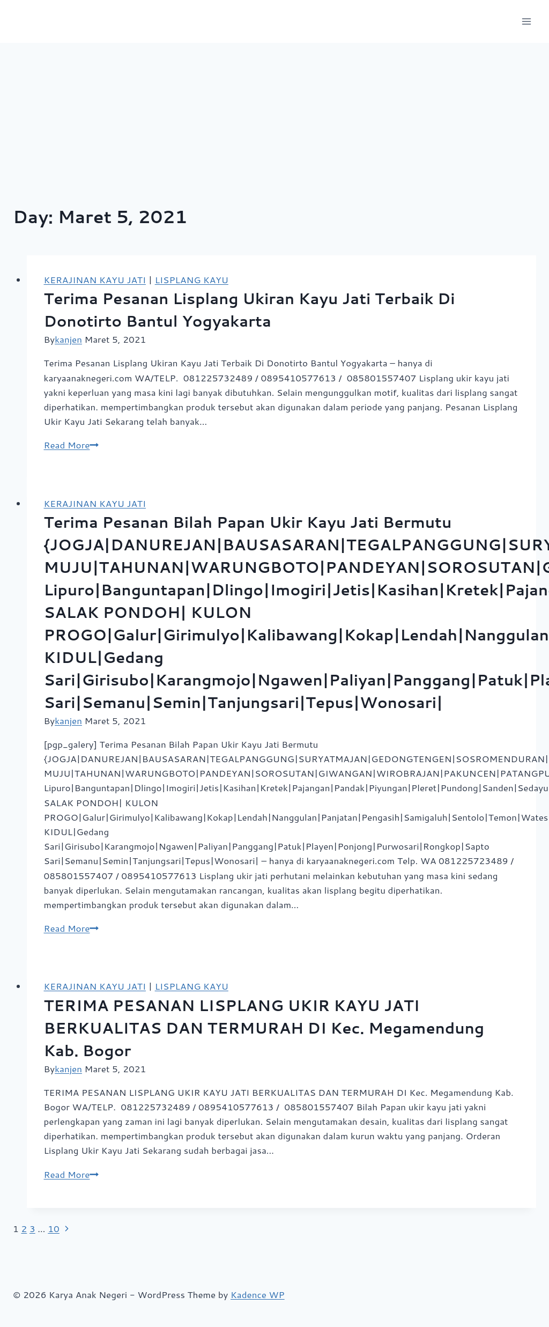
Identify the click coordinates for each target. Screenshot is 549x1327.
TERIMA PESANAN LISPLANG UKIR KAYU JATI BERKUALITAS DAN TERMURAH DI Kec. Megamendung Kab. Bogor (264, 1027)
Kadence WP (258, 1294)
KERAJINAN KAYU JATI (95, 279)
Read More (71, 444)
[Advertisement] (274, 123)
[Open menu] (526, 21)
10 (54, 1228)
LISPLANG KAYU (191, 279)
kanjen (68, 339)
